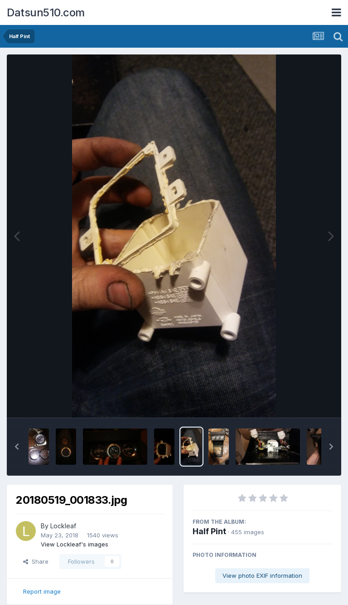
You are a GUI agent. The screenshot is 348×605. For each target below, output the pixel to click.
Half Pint (209, 531)
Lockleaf (63, 526)
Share (35, 561)
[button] (17, 447)
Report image (42, 591)
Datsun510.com (46, 12)
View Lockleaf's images (74, 544)
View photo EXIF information (262, 575)
